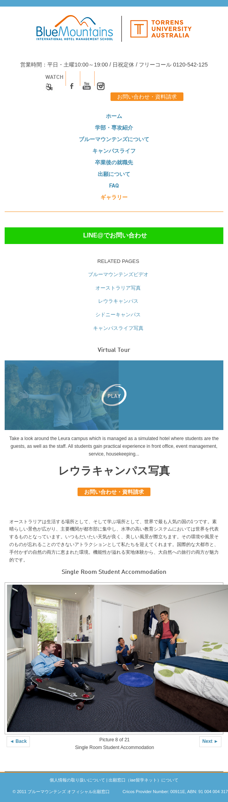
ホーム (114, 116)
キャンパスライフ (114, 151)
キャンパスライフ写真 (118, 328)
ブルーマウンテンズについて (114, 139)
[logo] (114, 32)
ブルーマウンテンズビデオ (118, 274)
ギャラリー (114, 197)
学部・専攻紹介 (114, 128)
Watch (53, 84)
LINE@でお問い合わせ (115, 235)
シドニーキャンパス (118, 314)
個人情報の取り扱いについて (77, 780)
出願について (114, 174)
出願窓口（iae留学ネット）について (143, 780)
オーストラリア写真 (118, 288)
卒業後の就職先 (114, 163)
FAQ (114, 186)
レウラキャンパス (118, 301)
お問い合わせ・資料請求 (147, 97)
